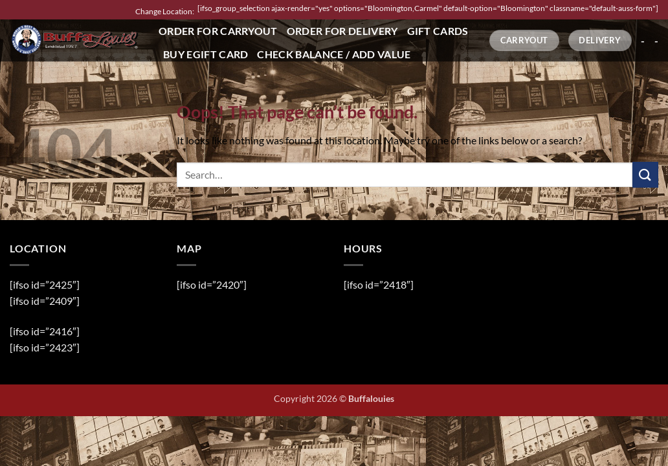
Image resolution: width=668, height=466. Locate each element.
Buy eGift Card (205, 54)
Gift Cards (438, 31)
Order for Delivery (342, 31)
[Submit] (645, 174)
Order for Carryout (218, 31)
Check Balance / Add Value (333, 54)
